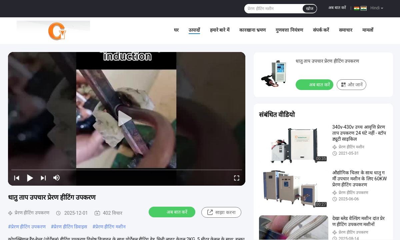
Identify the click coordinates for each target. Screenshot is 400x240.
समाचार (345, 30)
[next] (43, 178)
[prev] (16, 178)
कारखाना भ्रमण (252, 30)
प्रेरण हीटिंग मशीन (110, 226)
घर (176, 30)
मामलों (367, 30)
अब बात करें (337, 7)
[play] (126, 118)
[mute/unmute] (56, 178)
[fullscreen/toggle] (236, 178)
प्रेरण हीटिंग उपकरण (28, 226)
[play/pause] (30, 178)
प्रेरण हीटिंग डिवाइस (70, 226)
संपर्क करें (321, 30)
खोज (309, 8)
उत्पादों (194, 30)
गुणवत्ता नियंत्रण (289, 30)
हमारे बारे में (219, 30)
